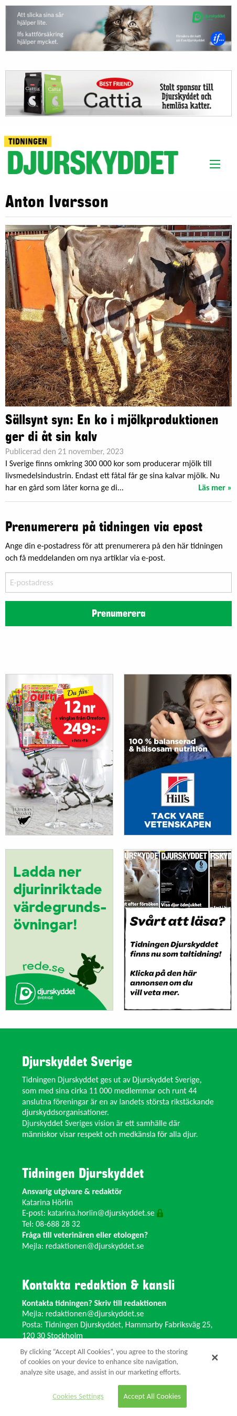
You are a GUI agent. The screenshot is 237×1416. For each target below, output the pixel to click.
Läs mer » (215, 487)
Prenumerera (118, 613)
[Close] (215, 1358)
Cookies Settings (77, 1396)
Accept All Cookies (152, 1396)
